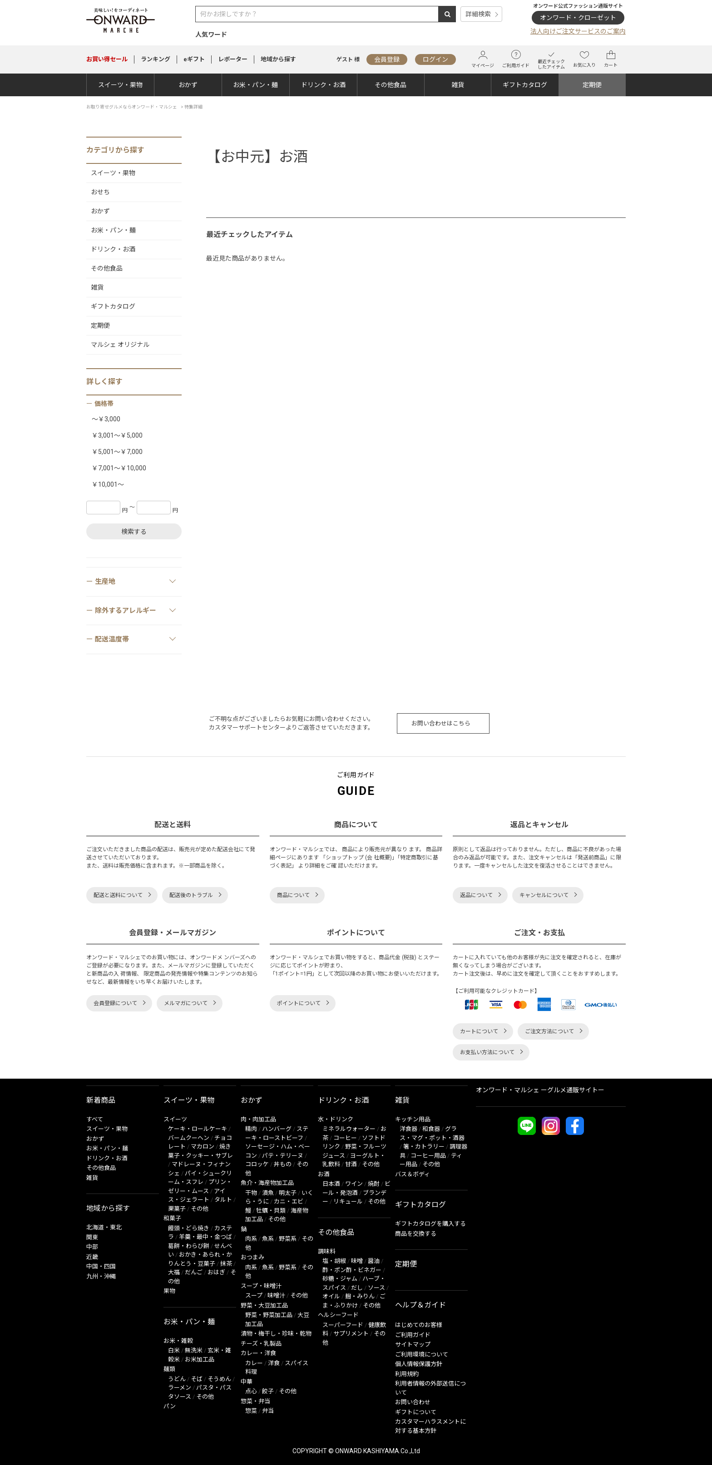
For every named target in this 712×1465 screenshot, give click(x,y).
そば (197, 1379)
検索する (134, 531)
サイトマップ (412, 1344)
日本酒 (331, 1183)
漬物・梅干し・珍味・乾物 (276, 1333)
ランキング (155, 59)
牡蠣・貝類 (271, 1210)
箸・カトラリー (424, 1146)
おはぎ (216, 1272)
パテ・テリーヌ (282, 1155)
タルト (223, 1199)
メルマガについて (186, 1003)
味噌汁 (276, 1295)
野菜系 (288, 1238)
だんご (194, 1272)
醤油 (374, 1261)
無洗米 (194, 1350)
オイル (331, 1296)
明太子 (288, 1192)
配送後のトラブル (191, 895)
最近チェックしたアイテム (551, 59)
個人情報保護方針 (418, 1364)
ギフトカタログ (525, 85)
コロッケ (257, 1164)
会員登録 (387, 59)
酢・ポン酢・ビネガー (351, 1270)
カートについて (479, 1031)
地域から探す (278, 59)
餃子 (268, 1391)
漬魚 (268, 1192)
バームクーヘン (188, 1138)
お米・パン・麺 (255, 85)
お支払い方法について (487, 1052)
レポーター (232, 59)
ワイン (354, 1183)
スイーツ (175, 1119)
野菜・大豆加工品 (264, 1305)
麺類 (169, 1369)
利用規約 (407, 1374)
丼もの (283, 1164)
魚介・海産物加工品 (267, 1182)
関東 (92, 1237)
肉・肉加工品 (258, 1119)
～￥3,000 (106, 419)
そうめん (219, 1379)
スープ (253, 1295)
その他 (199, 1208)
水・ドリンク (335, 1119)
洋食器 (408, 1128)
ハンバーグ (277, 1128)
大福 (174, 1272)
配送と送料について (118, 895)
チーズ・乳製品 (261, 1343)
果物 (169, 1290)
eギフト (194, 59)
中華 (246, 1381)
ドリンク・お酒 (323, 85)
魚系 (268, 1238)
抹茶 (226, 1263)
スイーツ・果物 (120, 85)
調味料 (327, 1251)
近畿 (92, 1256)
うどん (177, 1379)
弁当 (268, 1410)
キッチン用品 (412, 1119)
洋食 (274, 1363)
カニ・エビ (288, 1201)
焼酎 (374, 1183)
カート (611, 59)
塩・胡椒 (334, 1261)
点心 (251, 1391)
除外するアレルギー (136, 610)
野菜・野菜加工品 (268, 1315)
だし (357, 1287)
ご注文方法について (549, 1031)
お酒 (324, 1174)
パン (169, 1406)
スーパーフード (342, 1325)
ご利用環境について (421, 1354)
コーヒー (345, 1138)
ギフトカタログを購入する (430, 1223)
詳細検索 (478, 14)
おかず (188, 85)
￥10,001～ (108, 484)
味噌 (357, 1261)
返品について (476, 895)
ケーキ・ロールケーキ (197, 1128)
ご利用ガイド (515, 59)
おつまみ (252, 1257)
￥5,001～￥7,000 (117, 451)
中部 (92, 1246)
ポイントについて (299, 1003)
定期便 (592, 85)
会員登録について (115, 1003)
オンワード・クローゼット (578, 17)
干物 (251, 1192)
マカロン (202, 1146)
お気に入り (584, 59)
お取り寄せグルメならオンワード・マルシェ (131, 106)
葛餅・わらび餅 (188, 1246)
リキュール (348, 1201)
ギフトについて (415, 1412)
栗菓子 (177, 1208)
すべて (94, 1119)
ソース (376, 1287)
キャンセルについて (544, 895)
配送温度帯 (136, 638)
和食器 (431, 1128)
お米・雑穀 (178, 1340)
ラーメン (179, 1387)
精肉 (251, 1128)
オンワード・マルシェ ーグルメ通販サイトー (540, 1090)
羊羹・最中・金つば (205, 1236)
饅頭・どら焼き (188, 1228)
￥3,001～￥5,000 (117, 435)
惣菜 (251, 1410)
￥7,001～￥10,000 (119, 468)
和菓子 (172, 1218)
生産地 (136, 581)
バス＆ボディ (412, 1174)
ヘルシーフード (338, 1315)
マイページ (482, 59)
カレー (254, 1363)
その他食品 (390, 85)
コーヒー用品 (428, 1155)
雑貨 (457, 85)
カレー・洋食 (258, 1353)
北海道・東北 (104, 1227)
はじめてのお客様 (418, 1325)
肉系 (251, 1238)
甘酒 (351, 1164)
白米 (174, 1350)
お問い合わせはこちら (440, 723)
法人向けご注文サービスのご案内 (578, 31)
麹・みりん (360, 1296)
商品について (293, 895)
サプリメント (351, 1333)
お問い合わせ (412, 1402)
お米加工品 (199, 1359)
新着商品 (100, 1100)
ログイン (435, 59)
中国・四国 (101, 1266)
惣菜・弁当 (255, 1401)
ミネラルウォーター (349, 1128)
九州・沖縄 (101, 1276)
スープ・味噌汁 (261, 1285)
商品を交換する (415, 1233)
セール (107, 59)
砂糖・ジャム (339, 1278)
